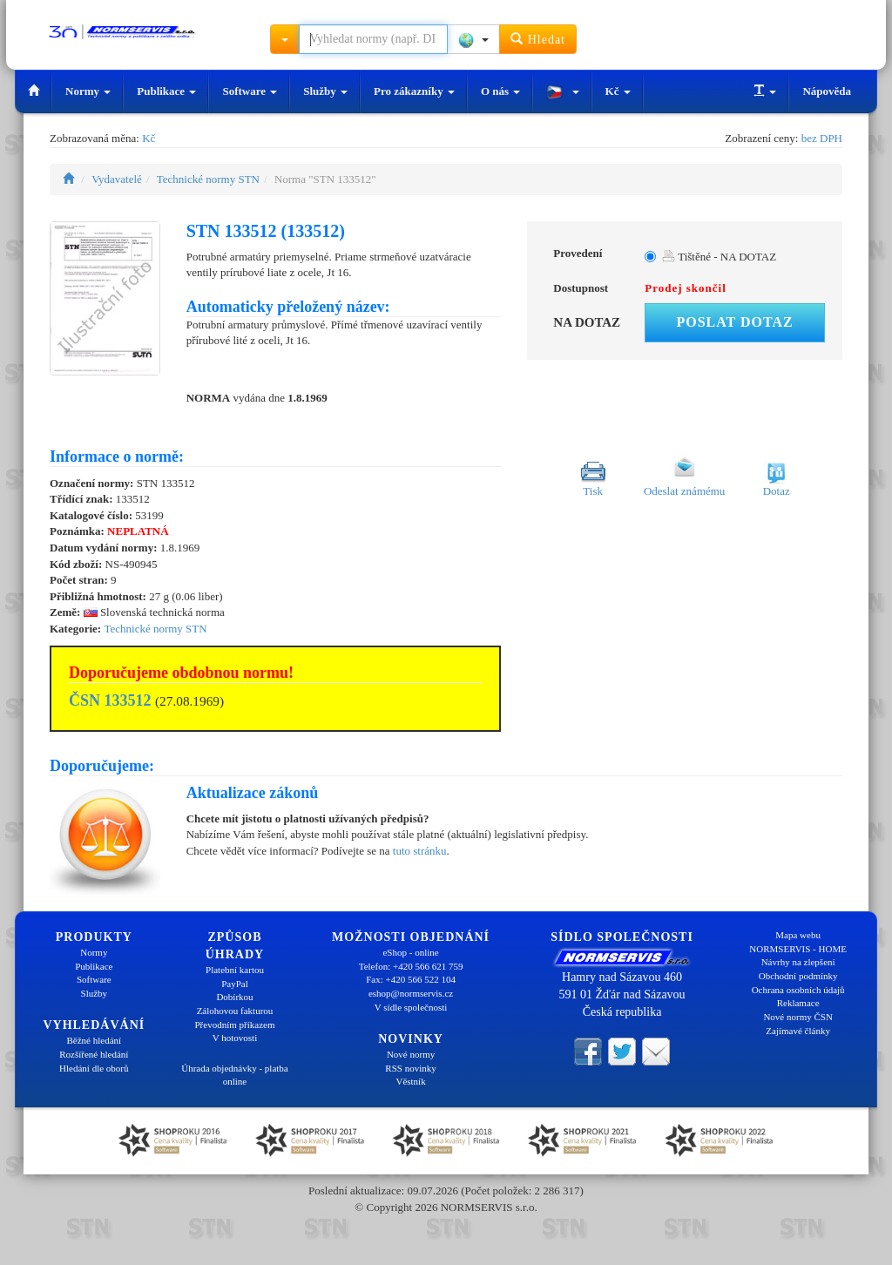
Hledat (537, 38)
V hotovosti (235, 1037)
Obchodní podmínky (798, 976)
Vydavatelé (116, 179)
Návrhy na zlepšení (798, 962)
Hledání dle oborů (93, 1068)
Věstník (410, 1081)
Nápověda (826, 91)
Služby (325, 91)
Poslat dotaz (734, 322)
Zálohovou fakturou (235, 1010)
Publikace (166, 91)
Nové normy (411, 1054)
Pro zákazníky (414, 91)
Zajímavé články (798, 1030)
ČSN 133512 (110, 700)
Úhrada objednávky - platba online (234, 1075)
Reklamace (798, 1003)
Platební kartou (235, 969)
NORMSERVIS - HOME (798, 949)
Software (249, 91)
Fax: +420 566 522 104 (411, 979)
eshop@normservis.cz (410, 993)
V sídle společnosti (411, 1007)
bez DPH (821, 138)
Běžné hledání (94, 1040)
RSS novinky (410, 1068)
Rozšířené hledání (93, 1054)
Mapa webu (798, 935)
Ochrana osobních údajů (798, 989)
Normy (88, 91)
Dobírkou (234, 996)
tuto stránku (420, 850)
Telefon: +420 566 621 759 (411, 966)
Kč (618, 91)
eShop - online (410, 952)
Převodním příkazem (235, 1024)
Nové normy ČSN (797, 1016)
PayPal (234, 983)
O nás (500, 91)
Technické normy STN (208, 179)
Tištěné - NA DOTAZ (719, 256)
